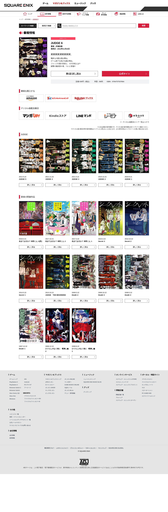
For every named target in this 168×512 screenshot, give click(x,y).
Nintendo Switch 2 (15, 387)
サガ (143, 387)
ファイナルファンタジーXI (32, 401)
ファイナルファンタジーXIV (32, 398)
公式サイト (124, 74)
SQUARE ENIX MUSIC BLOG (92, 382)
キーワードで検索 (27, 26)
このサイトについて (62, 448)
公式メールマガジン (15, 422)
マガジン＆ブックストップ (53, 379)
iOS (25, 379)
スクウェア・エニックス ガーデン (126, 400)
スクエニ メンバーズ (122, 382)
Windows (12, 399)
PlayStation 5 (13, 382)
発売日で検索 (46, 26)
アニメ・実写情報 (70, 393)
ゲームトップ (13, 379)
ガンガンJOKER (50, 387)
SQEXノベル (68, 387)
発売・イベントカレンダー (17, 417)
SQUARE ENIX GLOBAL (116, 448)
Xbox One (12, 396)
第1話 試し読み (73, 74)
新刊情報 (27, 19)
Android (26, 382)
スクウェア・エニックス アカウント (126, 385)
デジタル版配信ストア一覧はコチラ (136, 122)
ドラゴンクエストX (30, 396)
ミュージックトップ (89, 379)
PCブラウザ (27, 385)
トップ (21, 19)
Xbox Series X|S (14, 393)
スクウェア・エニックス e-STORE (126, 379)
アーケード (27, 387)
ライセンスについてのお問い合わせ (20, 425)
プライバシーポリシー (76, 448)
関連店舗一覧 (120, 394)
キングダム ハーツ (147, 385)
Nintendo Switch (14, 390)
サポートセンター (90, 448)
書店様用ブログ (49, 448)
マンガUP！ (68, 382)
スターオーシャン (147, 390)
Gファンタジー (49, 385)
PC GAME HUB (146, 393)
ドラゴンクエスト (147, 379)
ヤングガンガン (50, 390)
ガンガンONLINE (70, 379)
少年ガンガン (49, 382)
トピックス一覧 (14, 414)
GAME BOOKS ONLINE (72, 385)
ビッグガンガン (50, 393)
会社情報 (12, 435)
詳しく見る (31, 185)
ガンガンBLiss (69, 390)
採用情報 (12, 438)
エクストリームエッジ (148, 396)
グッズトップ (87, 392)
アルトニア (119, 397)
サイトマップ (102, 448)
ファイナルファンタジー (149, 382)
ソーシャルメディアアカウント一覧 (20, 420)
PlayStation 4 (13, 385)
